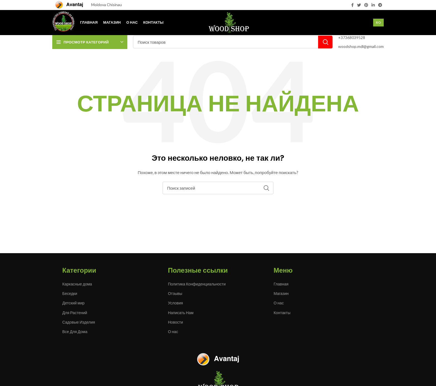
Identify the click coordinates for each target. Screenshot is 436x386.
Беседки (69, 293)
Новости (175, 322)
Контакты (282, 312)
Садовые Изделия (78, 322)
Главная (281, 284)
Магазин (281, 293)
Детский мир (73, 303)
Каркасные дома (77, 284)
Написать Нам (181, 312)
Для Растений (74, 312)
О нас (173, 331)
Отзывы (175, 293)
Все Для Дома (74, 331)
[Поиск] (233, 42)
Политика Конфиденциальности (197, 284)
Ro (378, 22)
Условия (175, 303)
